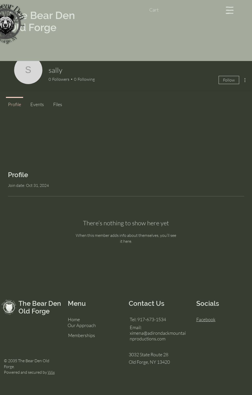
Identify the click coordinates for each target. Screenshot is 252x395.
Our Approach (82, 325)
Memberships (81, 335)
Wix (51, 372)
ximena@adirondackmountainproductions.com (158, 335)
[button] (159, 10)
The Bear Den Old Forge (42, 21)
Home (74, 319)
